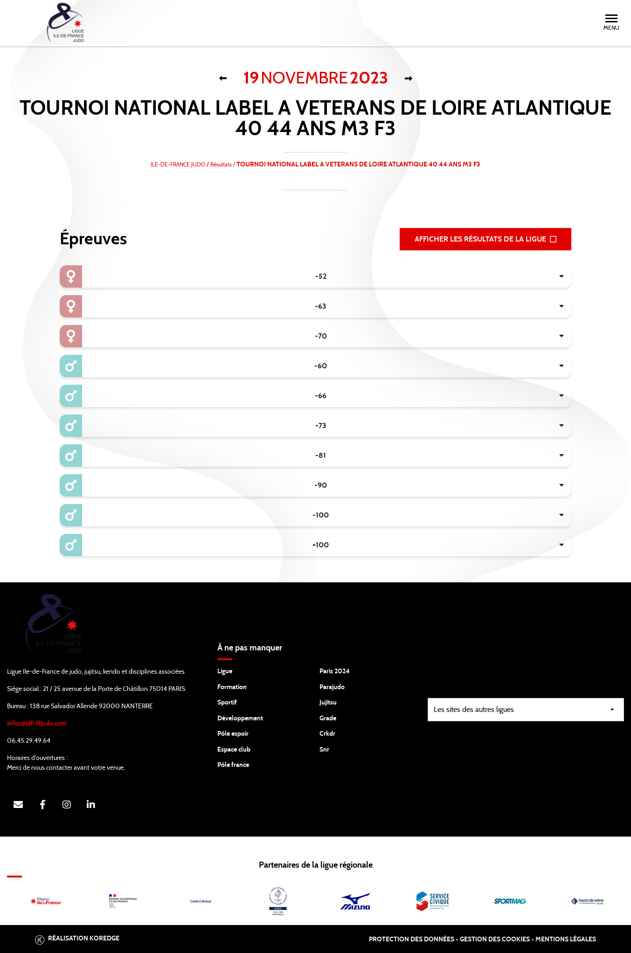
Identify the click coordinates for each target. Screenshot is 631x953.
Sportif (227, 702)
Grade (327, 718)
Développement (240, 718)
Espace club (233, 749)
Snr (324, 749)
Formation (232, 687)
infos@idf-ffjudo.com (37, 723)
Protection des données (411, 939)
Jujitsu (328, 702)
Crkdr (327, 734)
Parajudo (332, 687)
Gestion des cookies (495, 939)
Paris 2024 (334, 671)
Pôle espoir (233, 734)
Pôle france (233, 765)
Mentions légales (565, 939)
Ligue (224, 671)
